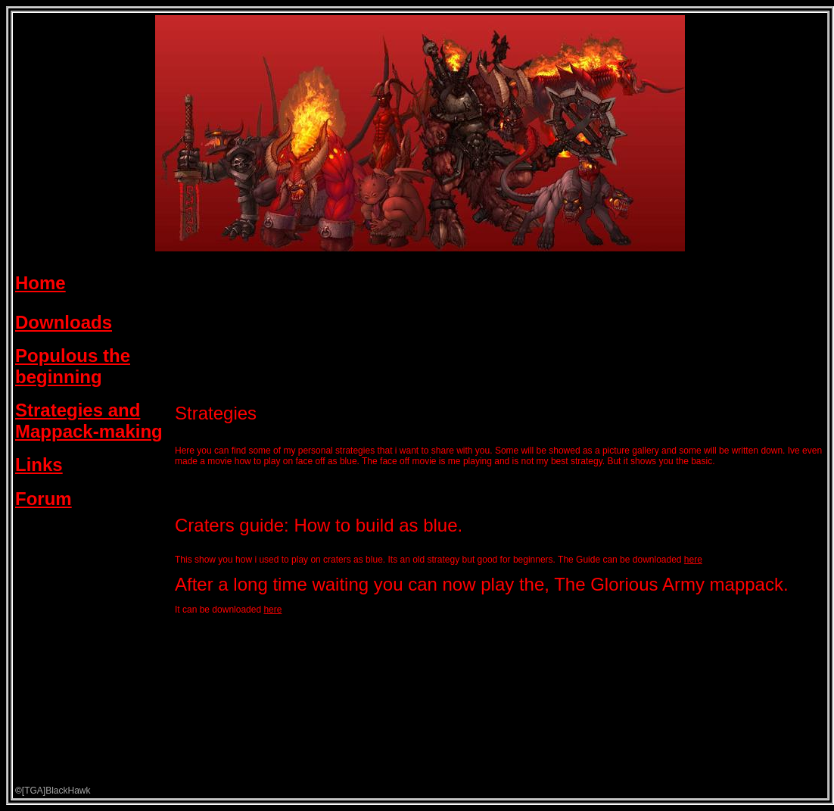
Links (39, 464)
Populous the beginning (72, 366)
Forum (43, 498)
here (693, 559)
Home (40, 283)
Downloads (63, 322)
